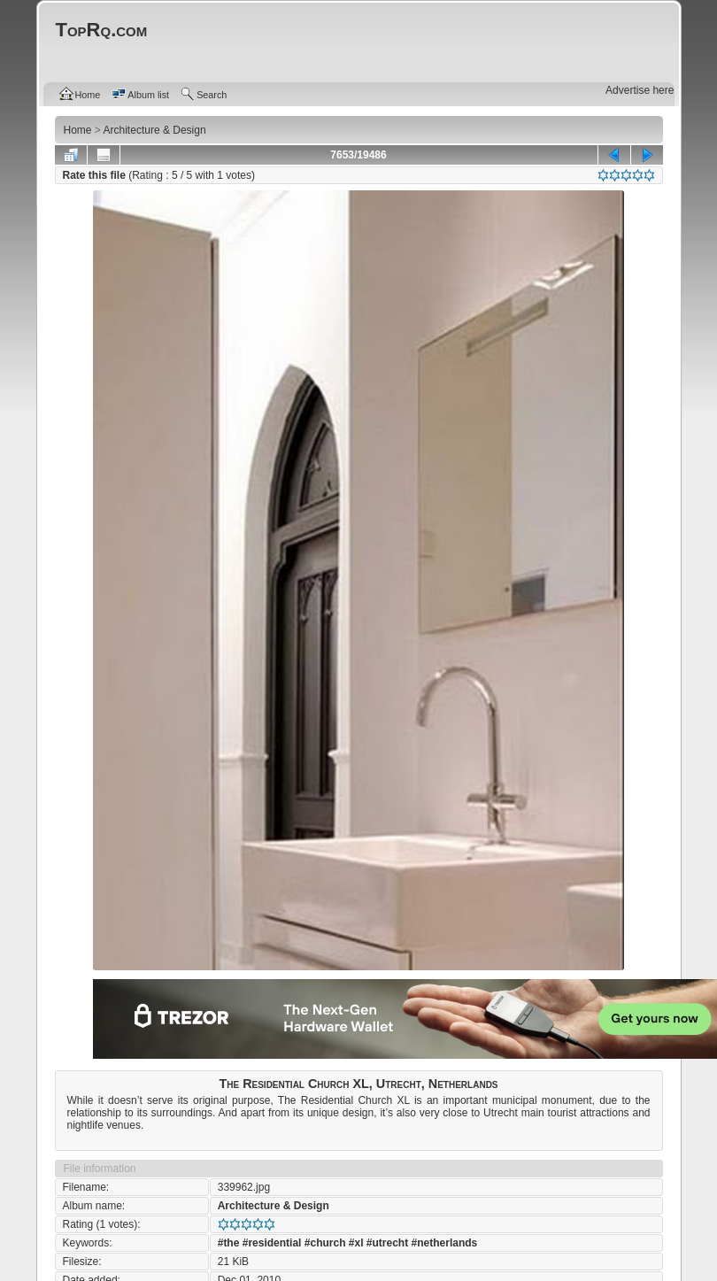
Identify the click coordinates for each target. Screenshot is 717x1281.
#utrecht (387, 1243)
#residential (272, 1243)
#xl (356, 1243)
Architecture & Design (273, 1206)
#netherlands (445, 1243)
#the (229, 1243)
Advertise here (639, 90)
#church (325, 1243)
